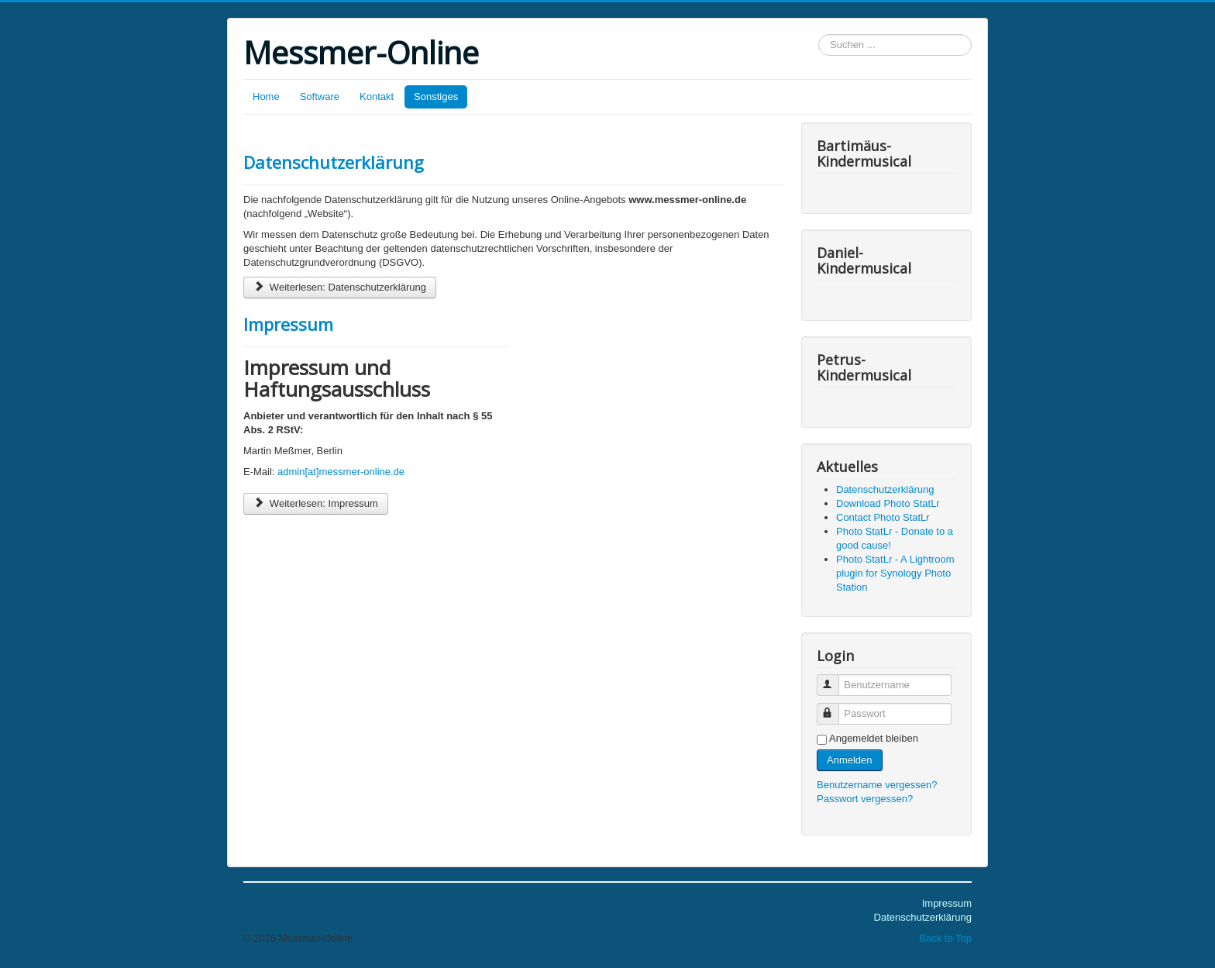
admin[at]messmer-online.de (340, 471)
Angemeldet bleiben (873, 738)
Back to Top (945, 938)
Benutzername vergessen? (877, 785)
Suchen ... (818, 34)
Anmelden (850, 760)
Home (266, 96)
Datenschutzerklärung (333, 162)
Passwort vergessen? (865, 798)
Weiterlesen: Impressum (315, 503)
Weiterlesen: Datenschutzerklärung (339, 287)
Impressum (288, 324)
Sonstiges (436, 96)
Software (319, 96)
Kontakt (377, 96)
